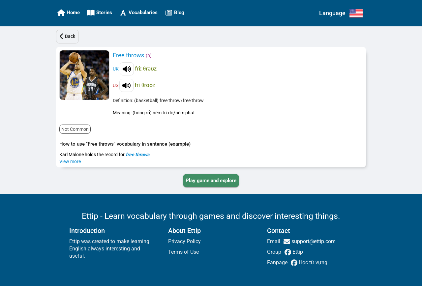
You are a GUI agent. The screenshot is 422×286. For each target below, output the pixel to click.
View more (70, 161)
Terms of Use (183, 252)
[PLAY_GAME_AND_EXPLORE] (211, 180)
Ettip (297, 252)
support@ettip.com (313, 241)
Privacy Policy (184, 241)
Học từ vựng (312, 262)
